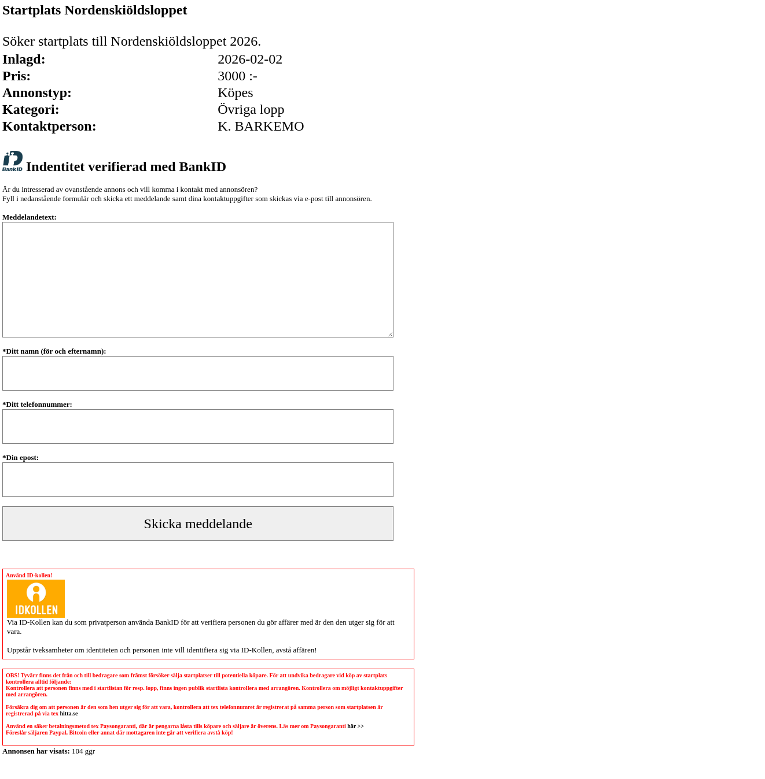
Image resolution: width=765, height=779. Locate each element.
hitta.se (69, 713)
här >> (355, 726)
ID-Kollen (34, 622)
